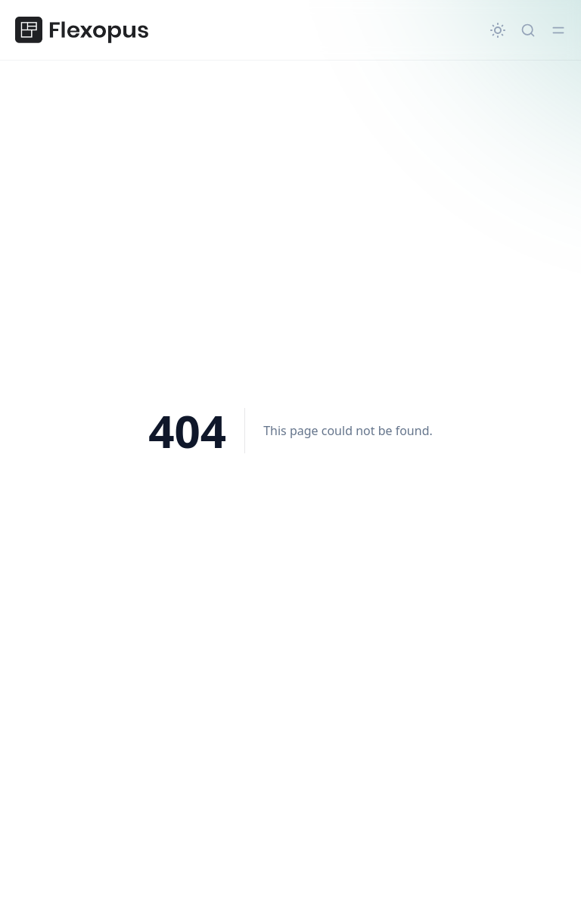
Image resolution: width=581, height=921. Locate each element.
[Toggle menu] (558, 30)
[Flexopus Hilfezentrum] (81, 30)
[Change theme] (498, 30)
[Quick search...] (528, 30)
